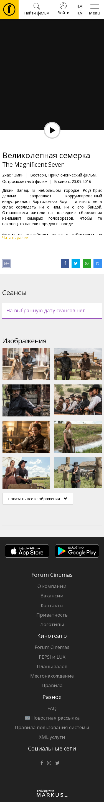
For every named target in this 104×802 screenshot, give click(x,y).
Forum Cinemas (52, 647)
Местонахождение (52, 676)
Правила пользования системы (52, 727)
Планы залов (52, 666)
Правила (52, 685)
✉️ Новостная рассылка (52, 718)
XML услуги (52, 737)
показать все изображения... (37, 498)
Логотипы (52, 624)
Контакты (52, 605)
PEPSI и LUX (52, 657)
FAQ (52, 708)
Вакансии (52, 595)
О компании (52, 586)
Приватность (52, 615)
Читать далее (15, 237)
